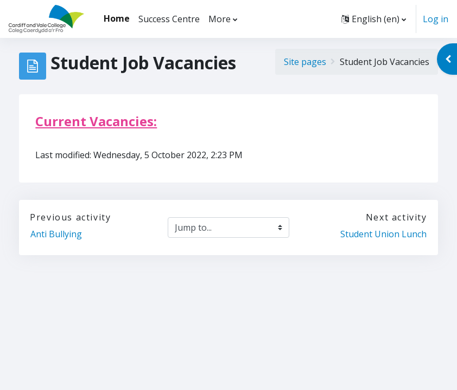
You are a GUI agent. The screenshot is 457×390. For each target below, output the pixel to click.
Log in (435, 19)
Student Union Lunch (383, 234)
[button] (374, 19)
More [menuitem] (219, 19)
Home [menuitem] (117, 18)
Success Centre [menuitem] (169, 19)
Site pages (305, 62)
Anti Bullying (57, 234)
